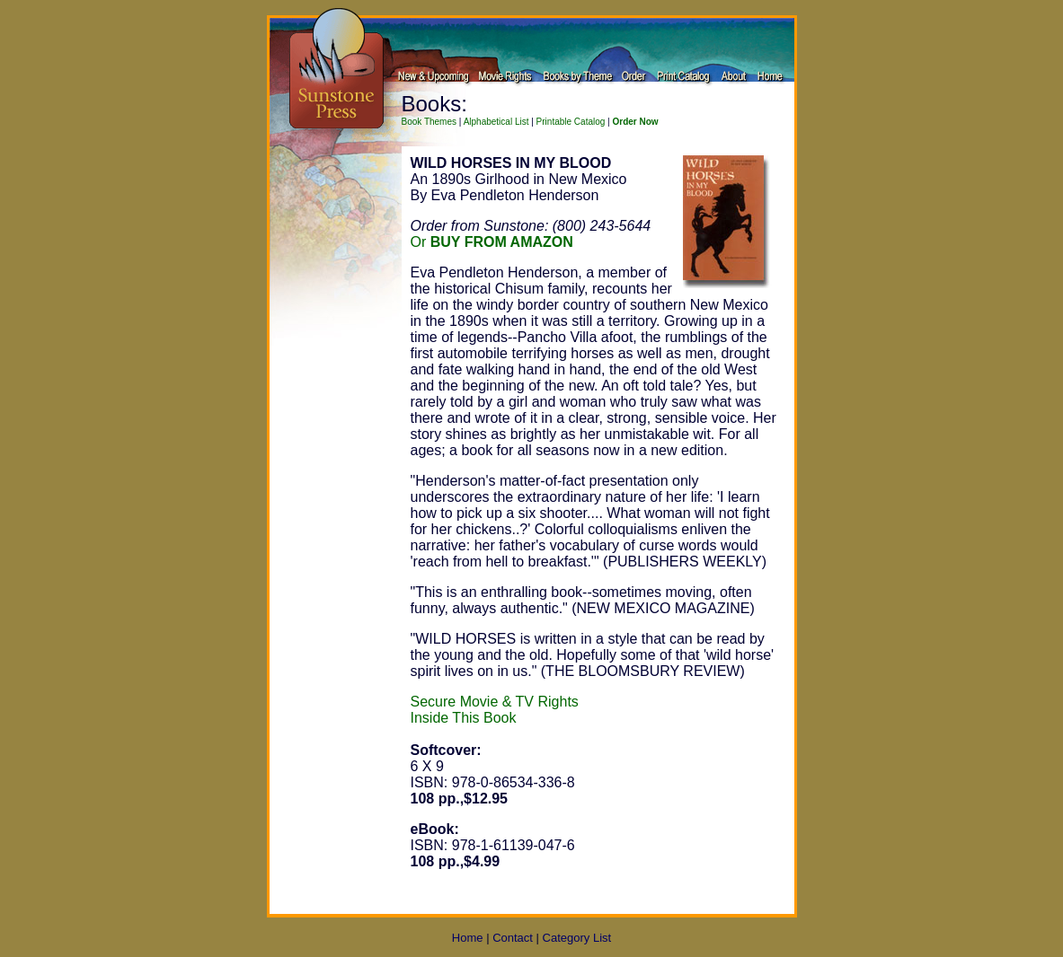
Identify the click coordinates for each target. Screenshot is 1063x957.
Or (492, 242)
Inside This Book (464, 717)
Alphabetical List (496, 122)
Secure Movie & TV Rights (495, 701)
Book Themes (429, 122)
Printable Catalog (571, 122)
